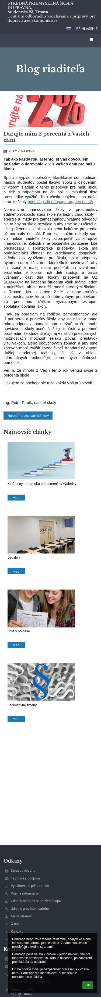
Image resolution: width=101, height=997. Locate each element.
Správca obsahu (23, 870)
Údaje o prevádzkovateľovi (30, 909)
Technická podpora (25, 878)
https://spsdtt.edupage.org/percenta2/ (60, 202)
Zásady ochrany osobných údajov (36, 901)
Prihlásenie (86, 29)
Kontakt (17, 931)
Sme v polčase (19, 631)
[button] (68, 28)
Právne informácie (25, 893)
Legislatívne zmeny (22, 705)
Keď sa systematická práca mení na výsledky (42, 484)
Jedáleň (14, 557)
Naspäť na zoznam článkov (28, 416)
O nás (15, 924)
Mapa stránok (21, 916)
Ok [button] (88, 985)
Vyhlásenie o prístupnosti (30, 886)
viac (16, 498)
